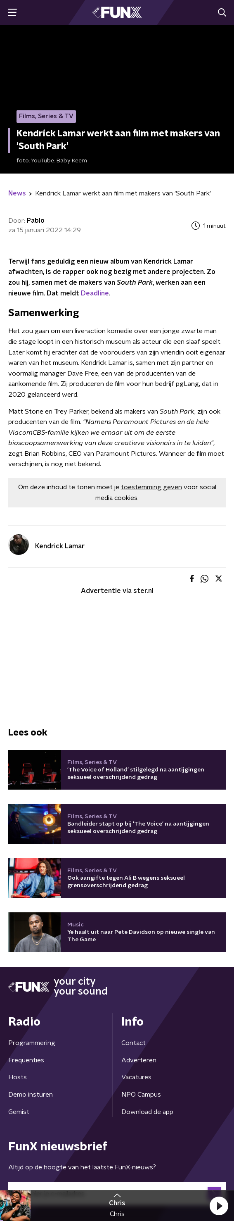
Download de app (147, 1112)
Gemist (18, 1112)
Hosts (17, 1077)
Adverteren (138, 1060)
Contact (133, 1043)
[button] (219, 1205)
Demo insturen (30, 1094)
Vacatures (136, 1077)
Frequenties (26, 1060)
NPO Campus (141, 1094)
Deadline (95, 293)
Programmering (31, 1043)
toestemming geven (151, 487)
